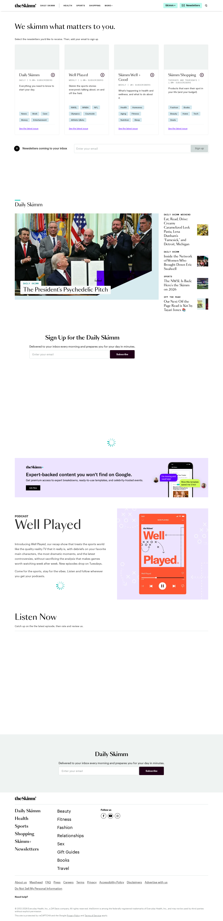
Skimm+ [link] (23, 842)
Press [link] (57, 882)
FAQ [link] (48, 882)
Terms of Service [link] (93, 915)
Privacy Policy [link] (73, 915)
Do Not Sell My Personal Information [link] (38, 888)
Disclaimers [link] (134, 882)
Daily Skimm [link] (47, 5)
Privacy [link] (92, 882)
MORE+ (109, 5)
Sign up (199, 148)
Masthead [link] (36, 882)
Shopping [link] (95, 5)
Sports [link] (80, 5)
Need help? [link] (21, 896)
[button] (37, 90)
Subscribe (122, 354)
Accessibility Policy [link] (111, 882)
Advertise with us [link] (156, 882)
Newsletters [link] (27, 849)
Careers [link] (68, 882)
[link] (25, 5)
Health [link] (67, 5)
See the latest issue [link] (28, 128)
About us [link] (21, 882)
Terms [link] (80, 882)
